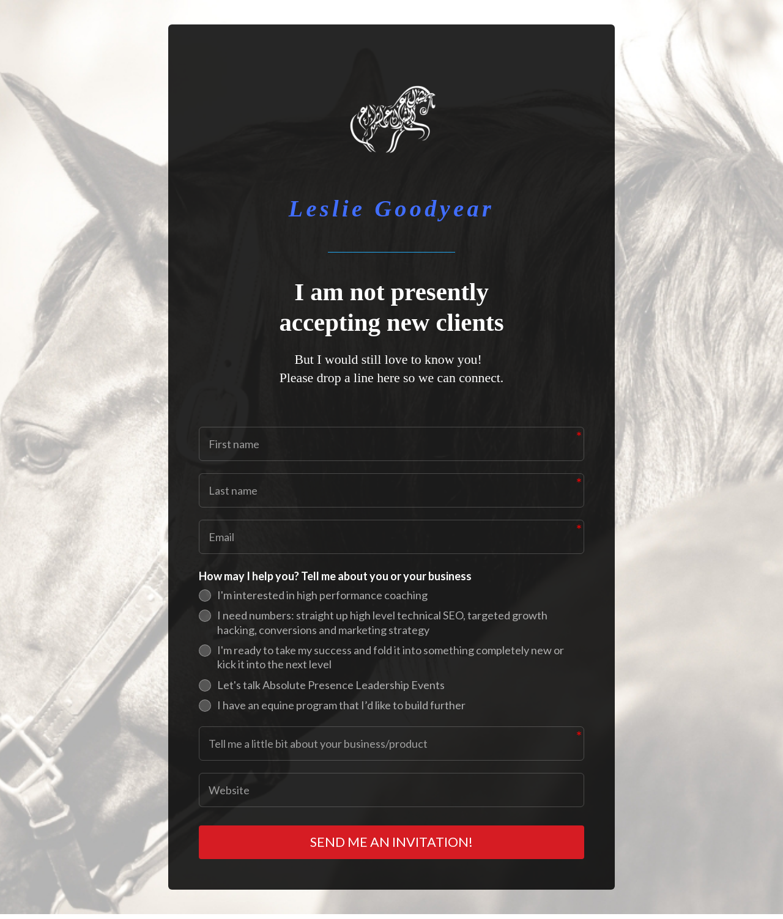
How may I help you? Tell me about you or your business (335, 576)
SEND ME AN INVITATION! (391, 845)
